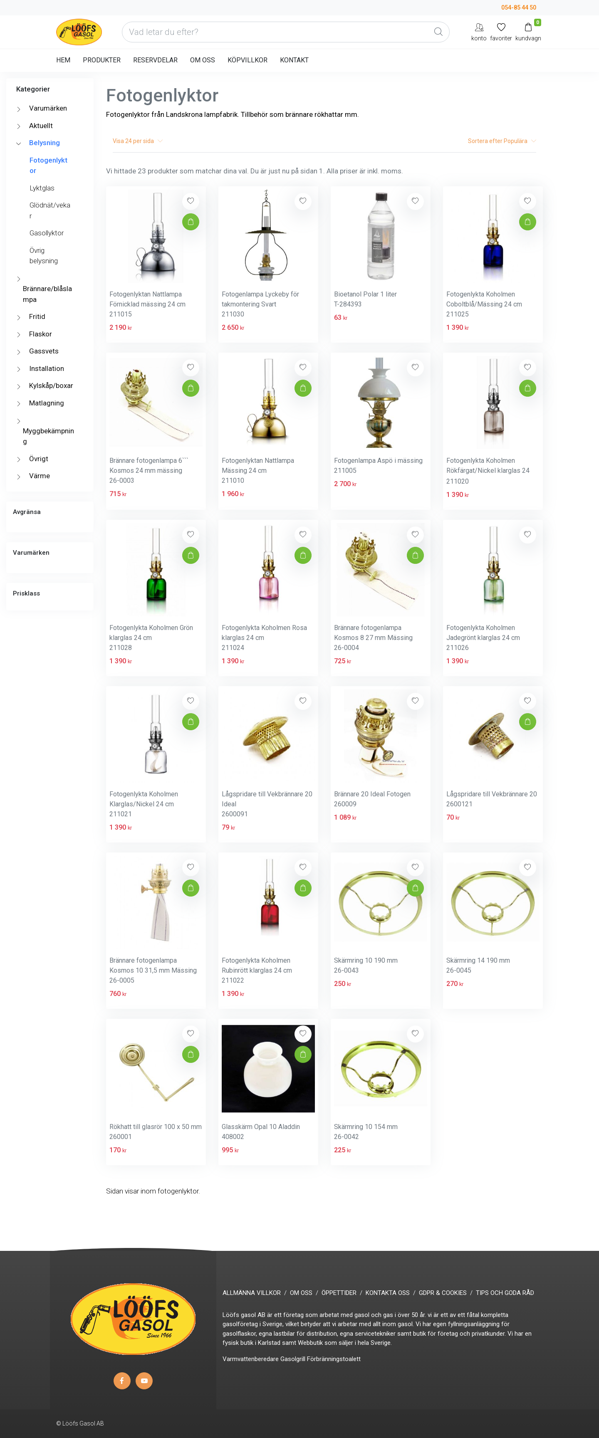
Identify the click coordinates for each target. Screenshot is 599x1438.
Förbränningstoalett (334, 1359)
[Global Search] (438, 32)
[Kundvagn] (528, 32)
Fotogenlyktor (48, 165)
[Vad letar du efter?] (286, 32)
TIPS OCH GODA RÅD (505, 1293)
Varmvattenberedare (251, 1359)
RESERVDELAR (155, 60)
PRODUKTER (102, 60)
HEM (63, 60)
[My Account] (479, 32)
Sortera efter (502, 141)
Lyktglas (42, 188)
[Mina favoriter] (501, 32)
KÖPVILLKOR (247, 60)
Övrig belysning (44, 255)
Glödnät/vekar (50, 210)
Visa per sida (138, 141)
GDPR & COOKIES (443, 1293)
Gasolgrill (292, 1359)
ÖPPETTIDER (339, 1293)
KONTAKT (294, 60)
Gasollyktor (47, 233)
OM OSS (202, 60)
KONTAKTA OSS (388, 1293)
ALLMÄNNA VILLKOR (252, 1293)
